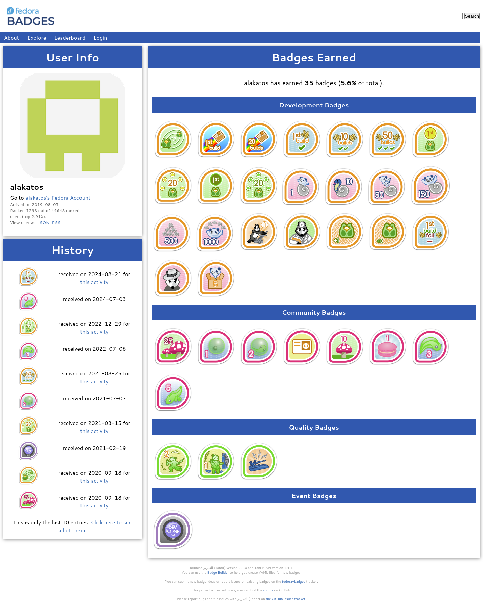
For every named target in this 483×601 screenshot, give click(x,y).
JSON (43, 222)
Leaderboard (70, 37)
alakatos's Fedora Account (57, 197)
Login (100, 37)
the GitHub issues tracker (285, 598)
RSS (56, 222)
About (11, 37)
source (268, 590)
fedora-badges (293, 581)
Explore (36, 37)
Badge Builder (218, 572)
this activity (94, 282)
